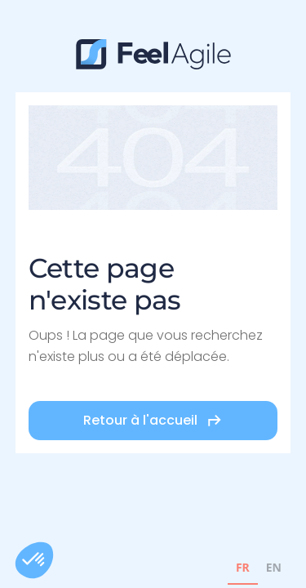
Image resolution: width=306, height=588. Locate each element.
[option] (274, 569)
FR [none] (243, 567)
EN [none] (274, 567)
